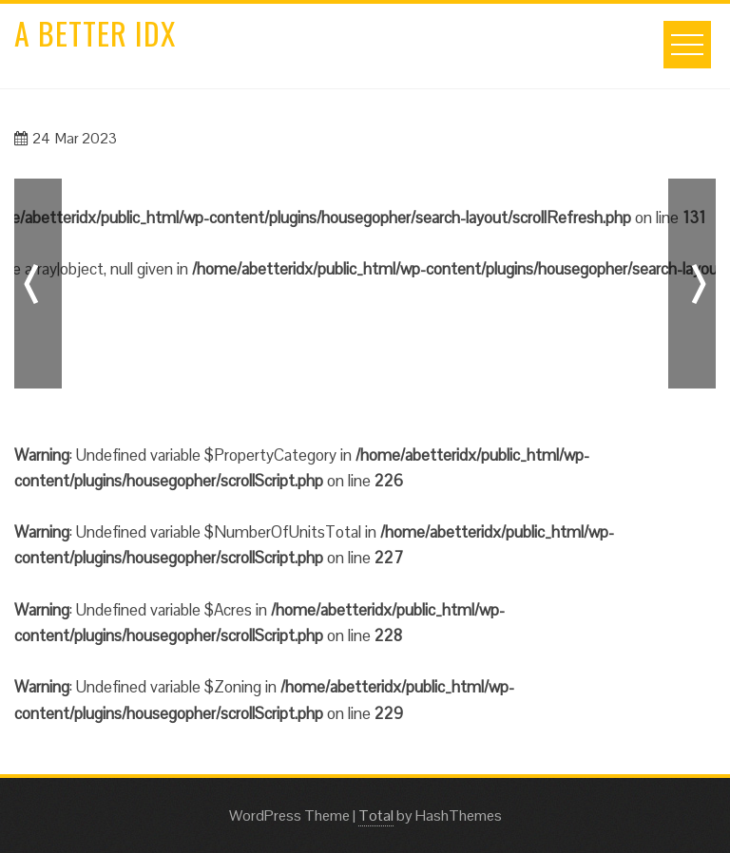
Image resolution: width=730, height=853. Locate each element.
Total (376, 815)
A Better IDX (95, 32)
